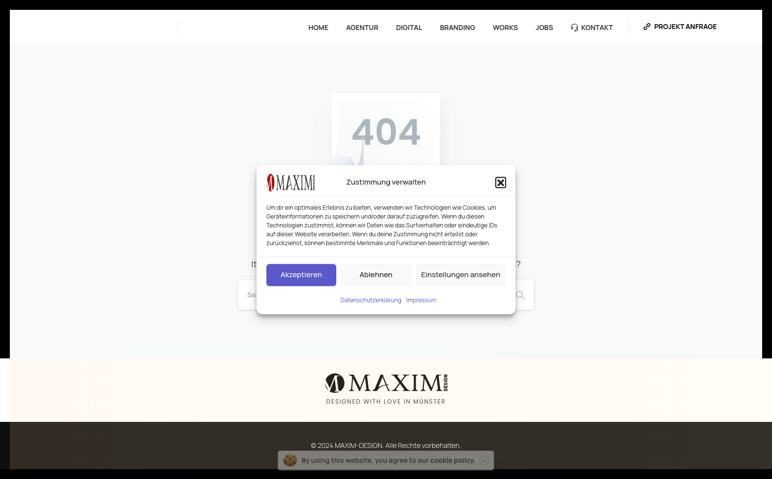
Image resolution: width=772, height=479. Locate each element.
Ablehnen (375, 274)
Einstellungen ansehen (460, 274)
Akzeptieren (301, 274)
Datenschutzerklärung (371, 300)
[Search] (520, 295)
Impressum (421, 300)
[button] (501, 182)
